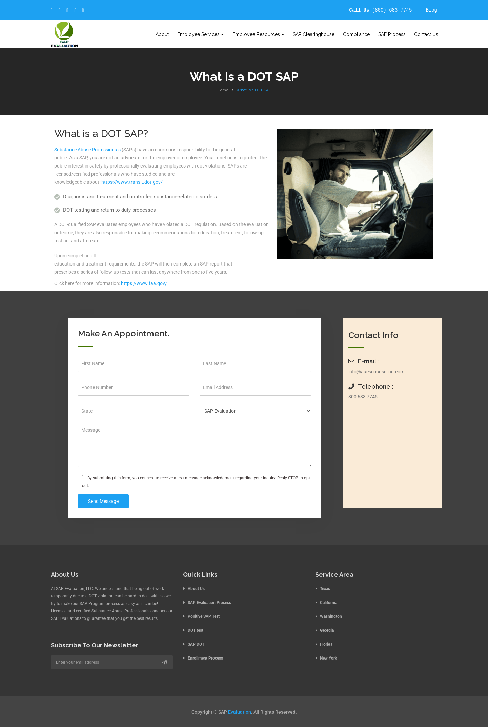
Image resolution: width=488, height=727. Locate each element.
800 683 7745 (363, 396)
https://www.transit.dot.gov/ (132, 182)
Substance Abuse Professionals (87, 149)
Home (222, 89)
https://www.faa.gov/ (144, 283)
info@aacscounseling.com (376, 371)
